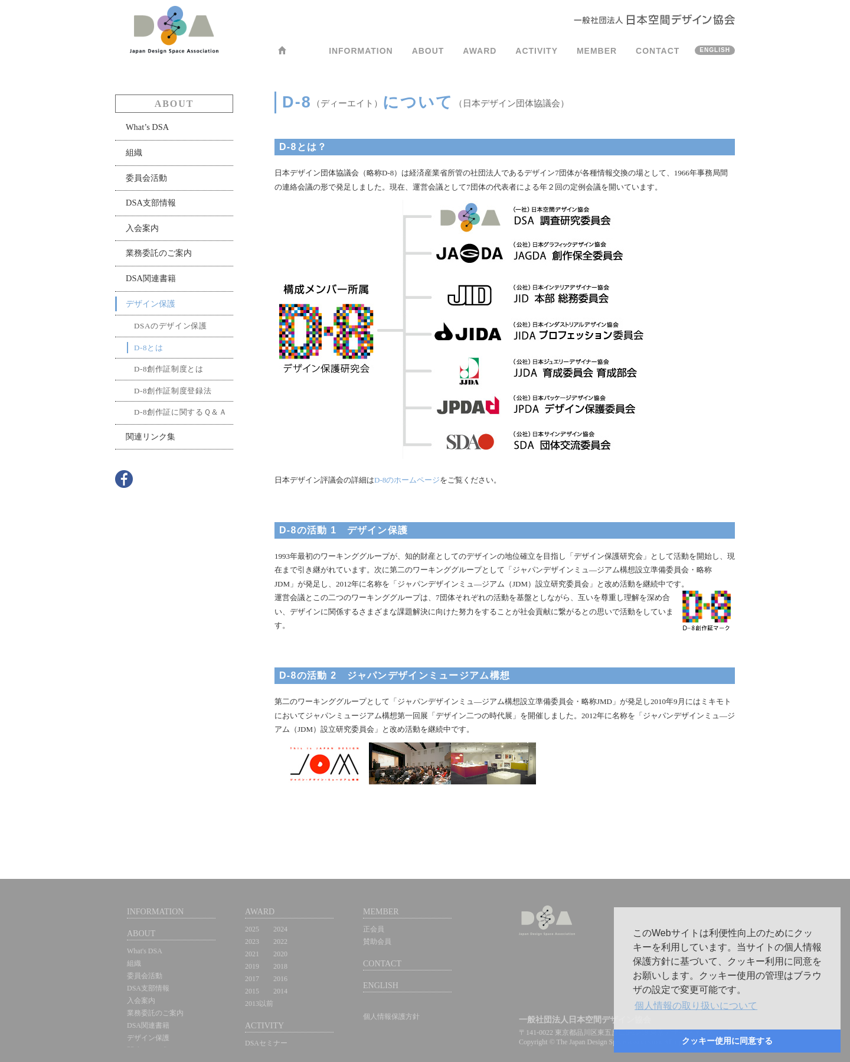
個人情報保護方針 (391, 1016)
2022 (280, 941)
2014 (280, 991)
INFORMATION (361, 51)
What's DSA (144, 951)
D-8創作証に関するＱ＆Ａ (180, 412)
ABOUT (428, 51)
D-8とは (148, 347)
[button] (696, 1006)
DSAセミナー (266, 1043)
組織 (134, 152)
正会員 (373, 929)
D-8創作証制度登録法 (172, 390)
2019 (252, 966)
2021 (252, 954)
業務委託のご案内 (159, 253)
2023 (252, 941)
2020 (280, 954)
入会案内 (142, 228)
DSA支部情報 (151, 202)
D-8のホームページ (407, 479)
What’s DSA (147, 127)
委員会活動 (146, 178)
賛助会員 (377, 941)
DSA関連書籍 (151, 278)
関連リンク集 (150, 436)
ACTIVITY (536, 51)
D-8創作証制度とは (169, 368)
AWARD (479, 51)
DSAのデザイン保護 (170, 325)
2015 (252, 991)
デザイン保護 (150, 303)
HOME (282, 54)
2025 (252, 929)
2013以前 (259, 1003)
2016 (280, 979)
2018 (280, 966)
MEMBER (597, 51)
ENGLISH (714, 50)
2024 (280, 929)
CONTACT (657, 51)
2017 (252, 979)
